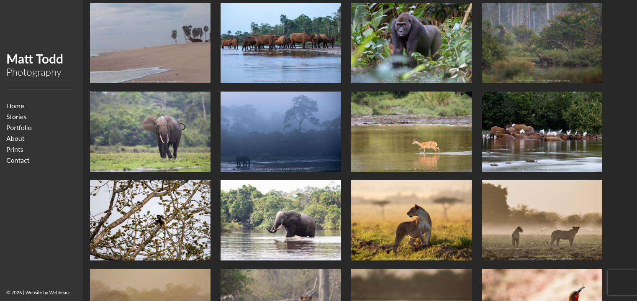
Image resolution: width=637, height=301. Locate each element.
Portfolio (19, 127)
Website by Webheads (48, 292)
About (15, 138)
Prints (14, 149)
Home (15, 106)
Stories (16, 116)
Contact (17, 160)
